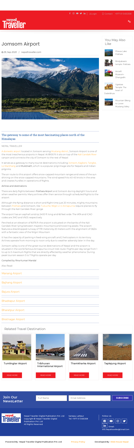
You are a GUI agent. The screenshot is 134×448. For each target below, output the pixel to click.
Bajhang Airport (12, 282)
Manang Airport (12, 273)
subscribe (122, 398)
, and (51, 206)
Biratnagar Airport (13, 319)
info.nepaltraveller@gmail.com (115, 429)
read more (12, 375)
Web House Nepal (120, 442)
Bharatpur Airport (13, 310)
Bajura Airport (11, 291)
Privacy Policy (78, 442)
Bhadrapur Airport (13, 300)
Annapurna (69, 206)
